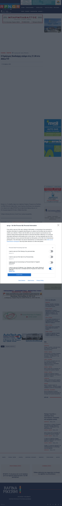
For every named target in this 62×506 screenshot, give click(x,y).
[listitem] (31, 248)
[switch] (51, 251)
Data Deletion (21, 280)
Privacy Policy (40, 280)
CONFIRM (19, 274)
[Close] (58, 225)
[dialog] (31, 253)
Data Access (31, 280)
